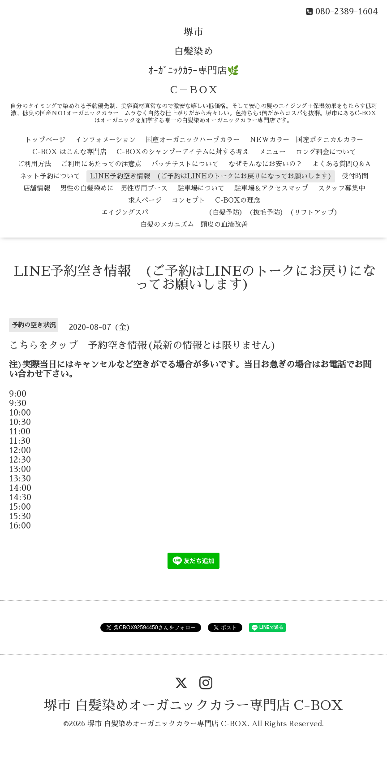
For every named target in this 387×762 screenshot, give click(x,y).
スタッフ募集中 (341, 188)
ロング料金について (326, 151)
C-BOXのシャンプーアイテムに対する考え (182, 151)
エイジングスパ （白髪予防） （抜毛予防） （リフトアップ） (194, 212)
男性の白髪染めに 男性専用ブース (114, 188)
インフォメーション (105, 139)
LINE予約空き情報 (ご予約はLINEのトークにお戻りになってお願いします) (211, 176)
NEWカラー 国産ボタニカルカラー (306, 139)
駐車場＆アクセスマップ (271, 188)
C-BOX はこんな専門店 (69, 151)
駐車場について (200, 188)
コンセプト (188, 200)
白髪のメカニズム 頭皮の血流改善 (194, 224)
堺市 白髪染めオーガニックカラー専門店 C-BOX (194, 705)
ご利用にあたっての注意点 (101, 163)
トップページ (45, 139)
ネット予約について (50, 176)
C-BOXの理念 (237, 200)
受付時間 (355, 176)
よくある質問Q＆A (341, 163)
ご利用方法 (34, 163)
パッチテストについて (185, 163)
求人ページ (145, 200)
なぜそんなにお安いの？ (265, 163)
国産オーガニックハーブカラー (193, 139)
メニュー (272, 151)
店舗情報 (36, 188)
